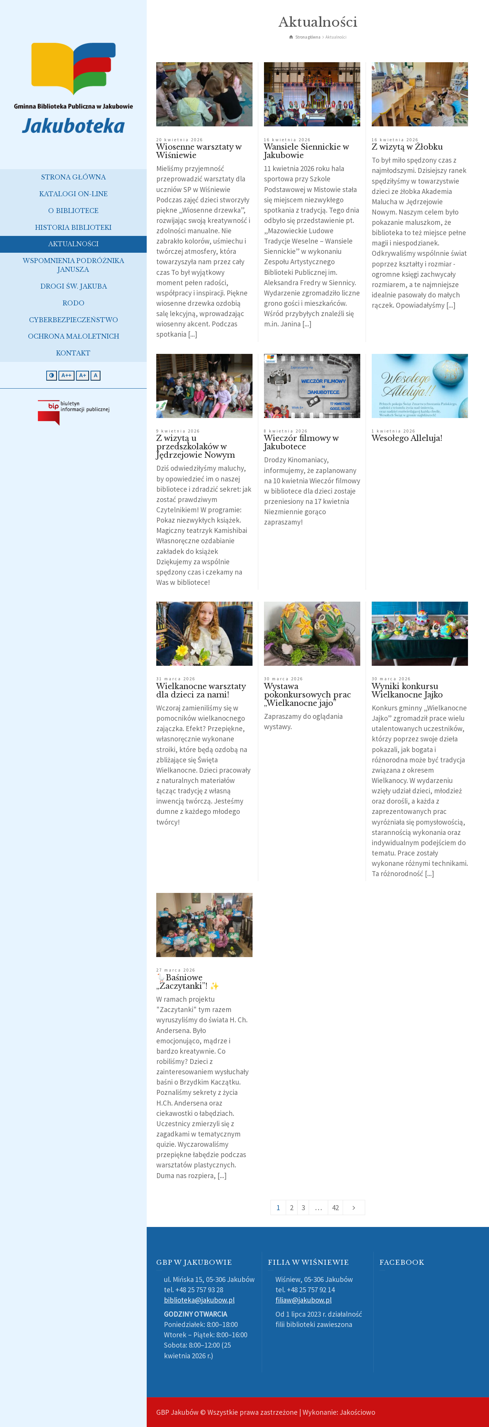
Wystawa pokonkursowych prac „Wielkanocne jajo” (307, 695)
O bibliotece (73, 211)
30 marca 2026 (283, 678)
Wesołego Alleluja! (407, 438)
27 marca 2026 (176, 970)
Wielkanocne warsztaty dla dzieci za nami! (201, 690)
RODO (73, 303)
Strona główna (73, 177)
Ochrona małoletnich (73, 336)
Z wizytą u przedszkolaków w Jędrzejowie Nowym (195, 447)
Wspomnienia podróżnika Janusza (73, 265)
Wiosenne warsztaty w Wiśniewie (198, 151)
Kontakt (73, 353)
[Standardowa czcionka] (95, 376)
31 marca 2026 (176, 678)
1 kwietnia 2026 (394, 431)
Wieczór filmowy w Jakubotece (301, 442)
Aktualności (73, 244)
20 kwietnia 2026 (179, 139)
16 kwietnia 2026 (287, 139)
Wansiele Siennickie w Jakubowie (306, 151)
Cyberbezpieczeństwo (73, 320)
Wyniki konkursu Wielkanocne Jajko (407, 690)
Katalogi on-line (73, 194)
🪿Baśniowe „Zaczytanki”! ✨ (187, 982)
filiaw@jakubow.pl (303, 1299)
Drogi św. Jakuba (73, 286)
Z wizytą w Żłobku (407, 147)
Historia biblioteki (73, 227)
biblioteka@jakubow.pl (199, 1299)
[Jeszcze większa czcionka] (66, 376)
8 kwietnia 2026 (286, 431)
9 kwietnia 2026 (178, 431)
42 (335, 1207)
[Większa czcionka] (82, 376)
